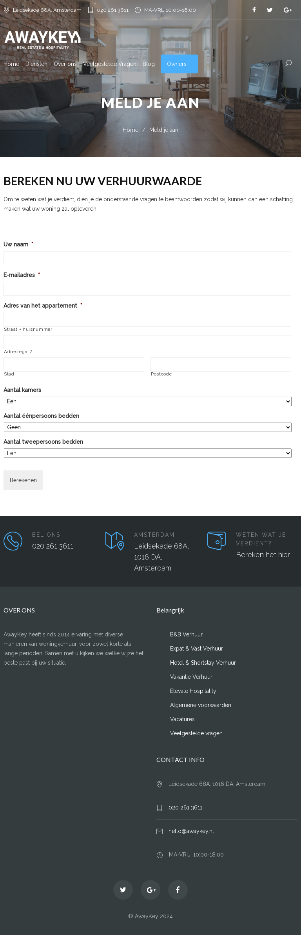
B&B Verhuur (186, 634)
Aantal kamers (22, 390)
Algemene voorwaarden (200, 705)
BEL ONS (46, 535)
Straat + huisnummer (28, 329)
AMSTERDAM (154, 535)
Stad (9, 374)
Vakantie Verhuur (191, 677)
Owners (177, 64)
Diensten (36, 64)
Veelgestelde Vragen (109, 64)
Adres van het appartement (43, 306)
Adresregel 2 (18, 352)
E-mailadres (22, 275)
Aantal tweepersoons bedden (43, 442)
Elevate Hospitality (193, 691)
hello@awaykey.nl (191, 831)
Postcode (161, 374)
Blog (149, 64)
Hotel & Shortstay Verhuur (203, 663)
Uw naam (18, 244)
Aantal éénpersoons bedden (41, 416)
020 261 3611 (113, 10)
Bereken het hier (263, 554)
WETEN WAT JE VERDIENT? (261, 539)
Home (11, 64)
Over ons (65, 64)
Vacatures (182, 719)
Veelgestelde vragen (196, 733)
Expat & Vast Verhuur (196, 648)
